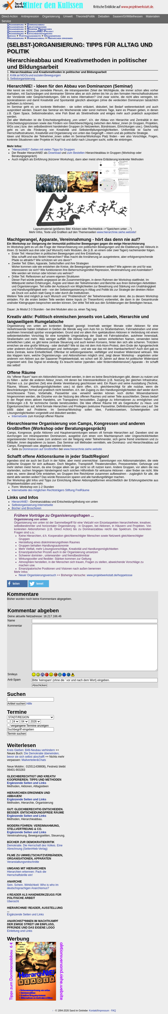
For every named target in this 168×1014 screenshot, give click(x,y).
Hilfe (29, 703)
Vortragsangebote (30, 35)
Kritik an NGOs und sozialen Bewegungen (35, 75)
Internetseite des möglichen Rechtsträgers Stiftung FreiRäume (51, 490)
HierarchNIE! (20, 501)
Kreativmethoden (36, 26)
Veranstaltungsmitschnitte (23, 862)
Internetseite (19, 416)
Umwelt (68, 16)
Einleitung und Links (19, 931)
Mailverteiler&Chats (34, 760)
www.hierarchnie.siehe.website (116, 232)
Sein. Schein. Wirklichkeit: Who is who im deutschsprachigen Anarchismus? (32, 886)
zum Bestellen (76, 152)
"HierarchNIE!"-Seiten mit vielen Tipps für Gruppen (43, 149)
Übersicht (13, 901)
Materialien (153, 16)
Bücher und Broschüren (26, 508)
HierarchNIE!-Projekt (40, 31)
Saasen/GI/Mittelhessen (127, 16)
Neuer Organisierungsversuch (37, 575)
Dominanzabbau (36, 24)
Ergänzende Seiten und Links (26, 783)
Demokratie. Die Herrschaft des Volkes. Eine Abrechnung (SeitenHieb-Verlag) (35, 847)
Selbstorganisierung (22, 78)
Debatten (104, 16)
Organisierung (51, 16)
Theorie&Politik (85, 16)
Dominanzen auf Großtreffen (40, 449)
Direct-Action (10, 16)
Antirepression (30, 16)
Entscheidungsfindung (39, 33)
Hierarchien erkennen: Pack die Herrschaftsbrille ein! (26, 873)
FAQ (113, 1010)
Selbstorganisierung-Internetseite (32, 505)
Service (6, 21)
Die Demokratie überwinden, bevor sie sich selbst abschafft (33, 755)
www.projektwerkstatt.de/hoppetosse (109, 575)
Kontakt (93, 1010)
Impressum (103, 1010)
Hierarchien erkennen (60, 38)
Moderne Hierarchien (39, 29)
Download (54, 152)
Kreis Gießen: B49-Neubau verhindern (31, 750)
